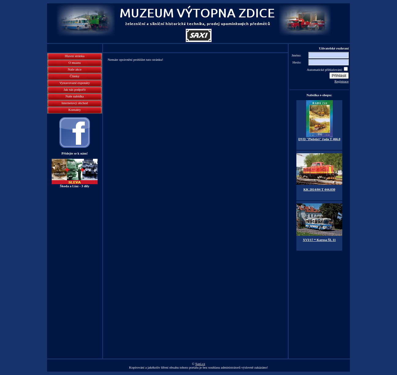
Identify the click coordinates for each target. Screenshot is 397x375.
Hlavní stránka (74, 56)
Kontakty (75, 109)
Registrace (342, 81)
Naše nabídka (74, 96)
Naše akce (75, 69)
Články (75, 76)
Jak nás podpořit (75, 89)
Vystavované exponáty (74, 83)
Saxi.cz (200, 364)
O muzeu (75, 62)
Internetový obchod (74, 103)
